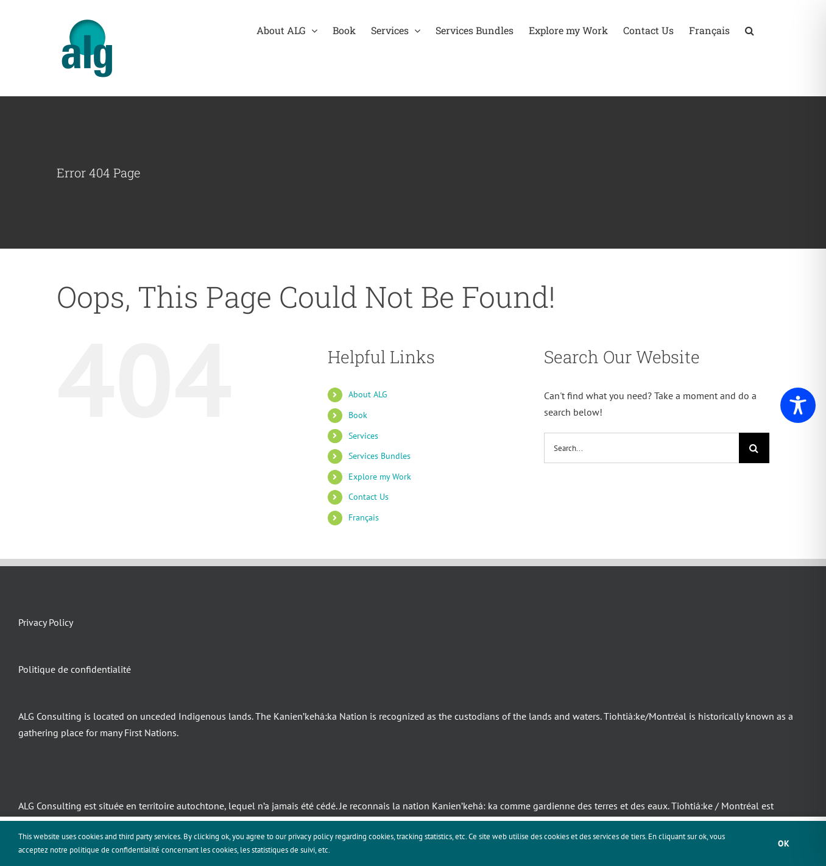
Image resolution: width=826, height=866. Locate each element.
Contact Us (368, 496)
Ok (784, 843)
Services (363, 435)
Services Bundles (379, 455)
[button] (749, 30)
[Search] (754, 448)
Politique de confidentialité (74, 669)
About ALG (367, 394)
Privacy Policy (45, 622)
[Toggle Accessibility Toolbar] (798, 405)
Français (363, 517)
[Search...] (641, 448)
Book (357, 415)
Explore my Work (379, 476)
